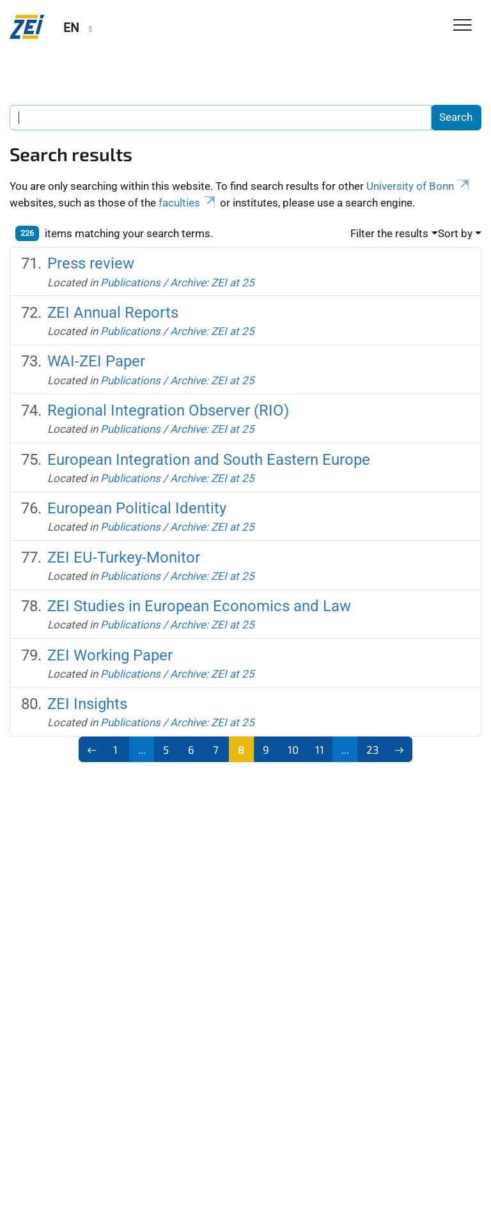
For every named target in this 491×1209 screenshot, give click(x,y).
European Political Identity (136, 508)
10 (293, 749)
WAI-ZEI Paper (96, 361)
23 (372, 749)
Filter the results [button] (389, 233)
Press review (90, 263)
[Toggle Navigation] (462, 26)
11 (319, 749)
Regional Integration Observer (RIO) (168, 410)
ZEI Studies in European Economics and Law (199, 606)
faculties (188, 202)
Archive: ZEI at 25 (212, 282)
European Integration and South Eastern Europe (208, 460)
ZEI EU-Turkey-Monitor (123, 557)
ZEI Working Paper (110, 655)
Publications (130, 282)
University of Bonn (418, 186)
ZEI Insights (87, 704)
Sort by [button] (455, 233)
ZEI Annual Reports (112, 313)
